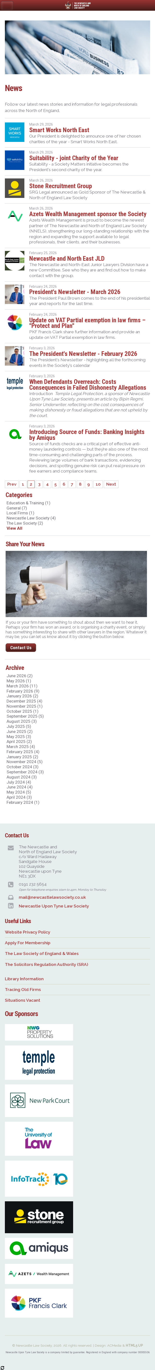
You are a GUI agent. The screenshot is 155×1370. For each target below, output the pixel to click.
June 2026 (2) (20, 675)
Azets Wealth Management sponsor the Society (87, 214)
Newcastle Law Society (31, 518)
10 (98, 484)
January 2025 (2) (22, 756)
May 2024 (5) (19, 792)
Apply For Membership (27, 942)
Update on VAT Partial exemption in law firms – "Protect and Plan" (87, 322)
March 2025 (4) (21, 746)
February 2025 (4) (23, 751)
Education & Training (28, 502)
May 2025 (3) (19, 736)
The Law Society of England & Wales (42, 953)
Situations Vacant (22, 1000)
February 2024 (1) (23, 802)
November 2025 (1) (25, 706)
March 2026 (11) (22, 686)
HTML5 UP (134, 1345)
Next (111, 484)
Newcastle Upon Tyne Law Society (54, 906)
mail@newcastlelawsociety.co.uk (52, 897)
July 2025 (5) (19, 726)
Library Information (24, 978)
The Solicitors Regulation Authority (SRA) (46, 964)
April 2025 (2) (19, 741)
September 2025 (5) (25, 716)
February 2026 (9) (23, 691)
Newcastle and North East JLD (67, 258)
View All (14, 528)
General (17, 508)
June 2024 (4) (20, 787)
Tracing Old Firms (23, 989)
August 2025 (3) (22, 721)
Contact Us (20, 647)
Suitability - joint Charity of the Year (73, 158)
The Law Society (25, 523)
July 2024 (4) (19, 782)
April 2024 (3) (19, 797)
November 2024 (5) (25, 761)
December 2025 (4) (24, 701)
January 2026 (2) (22, 696)
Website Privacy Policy (27, 932)
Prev (11, 484)
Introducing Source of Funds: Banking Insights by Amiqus (87, 434)
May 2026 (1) (19, 680)
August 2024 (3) (22, 777)
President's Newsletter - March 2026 (74, 292)
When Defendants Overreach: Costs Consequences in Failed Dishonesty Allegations (87, 384)
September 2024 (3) (25, 771)
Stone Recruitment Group (60, 186)
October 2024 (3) (23, 766)
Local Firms (20, 512)
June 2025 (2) (20, 731)
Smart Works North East (59, 130)
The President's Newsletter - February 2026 (83, 353)
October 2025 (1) (23, 711)
